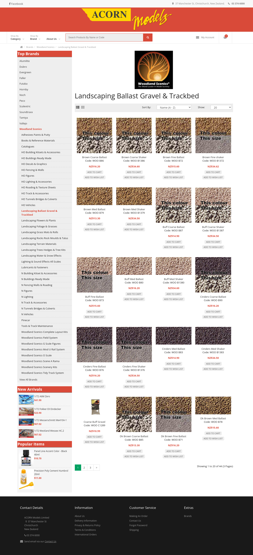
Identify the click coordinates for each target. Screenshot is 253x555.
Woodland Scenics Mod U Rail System (43, 349)
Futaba (24, 83)
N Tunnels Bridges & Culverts (38, 308)
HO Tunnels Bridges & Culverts (39, 199)
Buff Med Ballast (133, 279)
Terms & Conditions (85, 530)
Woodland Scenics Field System (39, 337)
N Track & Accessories (34, 302)
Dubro (23, 66)
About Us (80, 516)
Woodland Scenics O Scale (36, 355)
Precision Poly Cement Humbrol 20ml (51, 472)
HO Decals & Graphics (34, 164)
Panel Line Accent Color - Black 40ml (50, 452)
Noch (23, 95)
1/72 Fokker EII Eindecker (47, 409)
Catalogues (27, 146)
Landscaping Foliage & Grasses (39, 226)
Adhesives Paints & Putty (35, 134)
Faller (23, 78)
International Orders (86, 534)
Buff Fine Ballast (94, 296)
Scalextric (25, 106)
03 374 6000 (32, 535)
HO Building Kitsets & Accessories (40, 152)
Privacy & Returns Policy (88, 525)
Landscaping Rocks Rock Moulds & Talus (44, 238)
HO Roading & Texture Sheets (38, 187)
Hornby (24, 89)
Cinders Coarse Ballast (213, 296)
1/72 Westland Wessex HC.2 (49, 430)
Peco (22, 100)
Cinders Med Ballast (173, 349)
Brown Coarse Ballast (94, 157)
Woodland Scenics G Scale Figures (41, 343)
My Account (205, 37)
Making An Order (138, 516)
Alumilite (25, 61)
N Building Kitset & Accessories (39, 273)
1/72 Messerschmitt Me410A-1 (50, 420)
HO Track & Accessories (35, 193)
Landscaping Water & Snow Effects (41, 255)
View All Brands (28, 379)
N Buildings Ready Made (35, 279)
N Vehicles (27, 314)
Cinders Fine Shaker (134, 366)
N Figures (26, 290)
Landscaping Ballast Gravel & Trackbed (77, 47)
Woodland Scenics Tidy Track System (42, 373)
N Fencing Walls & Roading (36, 285)
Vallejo (23, 123)
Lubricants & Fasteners (34, 267)
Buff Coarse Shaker (213, 227)
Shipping (134, 530)
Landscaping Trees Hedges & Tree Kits (43, 250)
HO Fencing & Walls (32, 170)
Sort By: (146, 107)
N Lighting (27, 296)
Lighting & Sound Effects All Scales (41, 261)
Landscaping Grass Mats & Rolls (39, 232)
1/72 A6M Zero (42, 396)
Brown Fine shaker (213, 157)
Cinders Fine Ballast (94, 366)
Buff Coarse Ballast (174, 227)
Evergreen (25, 72)
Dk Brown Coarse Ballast (134, 436)
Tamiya (24, 117)
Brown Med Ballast (94, 209)
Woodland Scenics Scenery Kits (39, 367)
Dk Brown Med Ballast (213, 418)
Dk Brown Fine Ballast (173, 436)
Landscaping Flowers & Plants (38, 220)
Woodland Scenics (45, 47)
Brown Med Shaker (134, 209)
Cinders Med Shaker (213, 349)
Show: (201, 107)
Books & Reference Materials (38, 140)
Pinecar (25, 320)
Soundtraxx (26, 112)
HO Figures (27, 175)
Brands (29, 47)
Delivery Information (86, 520)
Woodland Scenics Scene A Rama (40, 361)
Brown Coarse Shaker (134, 157)
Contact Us (50, 541)
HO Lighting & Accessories (36, 181)
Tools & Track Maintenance (37, 326)
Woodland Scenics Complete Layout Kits (44, 332)
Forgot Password (138, 525)
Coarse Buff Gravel (94, 422)
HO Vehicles (28, 205)
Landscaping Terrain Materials (38, 244)
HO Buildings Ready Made (36, 158)
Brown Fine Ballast (173, 157)
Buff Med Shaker (173, 279)
